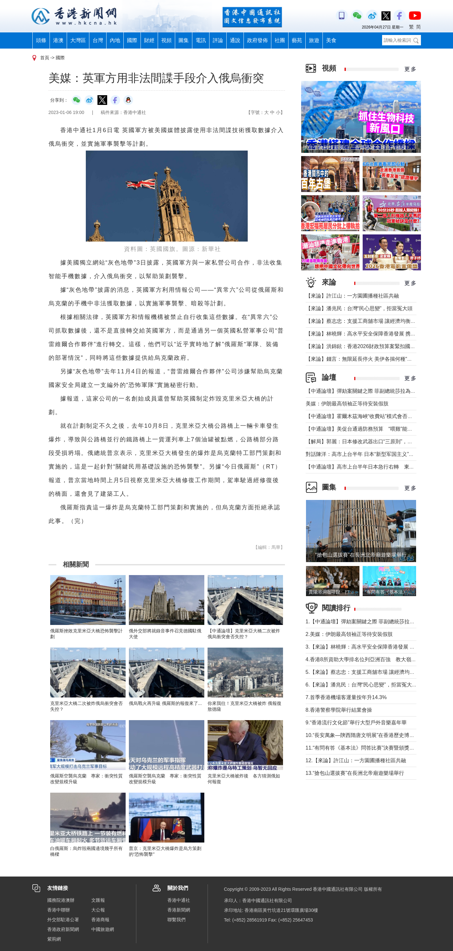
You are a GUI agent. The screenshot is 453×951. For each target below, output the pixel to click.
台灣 (98, 40)
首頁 (44, 57)
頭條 (41, 40)
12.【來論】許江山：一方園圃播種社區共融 (356, 760)
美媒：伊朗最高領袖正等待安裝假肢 (347, 403)
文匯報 (98, 900)
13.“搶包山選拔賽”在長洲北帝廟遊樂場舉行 (355, 773)
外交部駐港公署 (63, 919)
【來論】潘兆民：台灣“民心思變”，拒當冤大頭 (359, 308)
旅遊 (314, 40)
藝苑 (297, 40)
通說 (235, 40)
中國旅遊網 (102, 929)
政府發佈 (257, 40)
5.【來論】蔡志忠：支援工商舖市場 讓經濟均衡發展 (365, 672)
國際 (132, 40)
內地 (115, 40)
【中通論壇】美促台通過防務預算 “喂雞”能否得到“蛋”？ (374, 429)
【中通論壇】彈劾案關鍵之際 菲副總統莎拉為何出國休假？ (374, 391)
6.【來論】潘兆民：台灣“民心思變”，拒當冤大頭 (361, 684)
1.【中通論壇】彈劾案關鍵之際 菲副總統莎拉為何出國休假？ (376, 621)
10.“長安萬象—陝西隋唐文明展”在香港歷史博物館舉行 (368, 735)
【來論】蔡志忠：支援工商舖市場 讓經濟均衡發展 (363, 321)
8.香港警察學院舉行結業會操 (339, 710)
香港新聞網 (178, 909)
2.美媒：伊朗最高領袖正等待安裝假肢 (349, 634)
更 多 (410, 69)
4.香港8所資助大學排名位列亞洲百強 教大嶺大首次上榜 (371, 659)
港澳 (58, 40)
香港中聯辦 (58, 909)
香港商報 (100, 919)
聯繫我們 (176, 919)
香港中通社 (178, 900)
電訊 (201, 40)
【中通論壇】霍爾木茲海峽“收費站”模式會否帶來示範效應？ (375, 416)
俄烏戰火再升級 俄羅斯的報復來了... (165, 703)
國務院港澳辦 (60, 900)
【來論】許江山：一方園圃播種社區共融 (352, 296)
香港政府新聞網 (63, 929)
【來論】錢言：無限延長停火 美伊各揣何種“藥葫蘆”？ (368, 359)
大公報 (98, 909)
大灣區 (78, 40)
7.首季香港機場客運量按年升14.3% (346, 697)
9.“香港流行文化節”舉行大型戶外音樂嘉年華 (356, 722)
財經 (149, 40)
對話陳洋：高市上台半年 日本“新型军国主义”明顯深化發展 (373, 454)
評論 (218, 40)
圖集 (183, 40)
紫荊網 (54, 939)
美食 (331, 40)
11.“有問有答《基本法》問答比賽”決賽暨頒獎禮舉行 (365, 748)
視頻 (166, 40)
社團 (280, 40)
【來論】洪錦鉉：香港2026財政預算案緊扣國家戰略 (366, 346)
